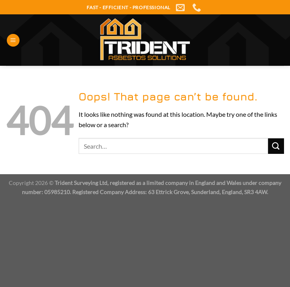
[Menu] (13, 40)
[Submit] (276, 146)
